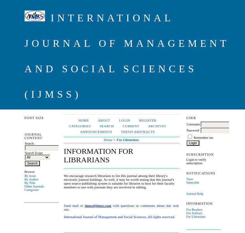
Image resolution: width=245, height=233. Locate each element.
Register (147, 120)
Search (107, 126)
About (104, 120)
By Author (32, 179)
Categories (32, 190)
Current (130, 126)
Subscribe (192, 182)
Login (124, 120)
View (189, 179)
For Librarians (195, 216)
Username (193, 124)
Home (83, 120)
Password (193, 130)
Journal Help (194, 193)
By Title (30, 183)
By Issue (30, 176)
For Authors (194, 213)
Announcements (96, 132)
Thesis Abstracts (138, 132)
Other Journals (34, 186)
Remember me (203, 137)
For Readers (194, 209)
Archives (157, 126)
